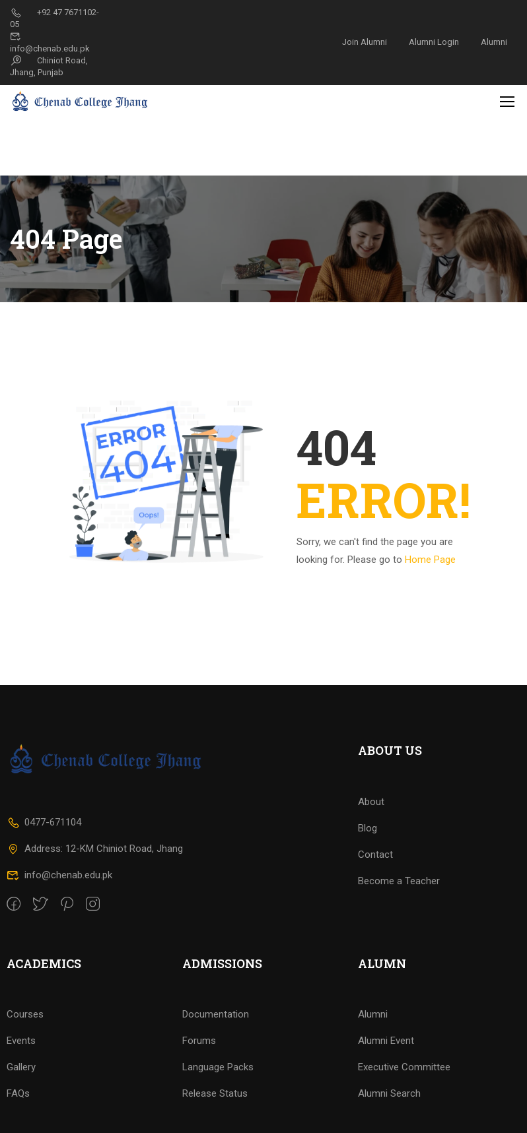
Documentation (215, 1048)
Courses (25, 1048)
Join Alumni (364, 42)
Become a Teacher (399, 915)
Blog (367, 862)
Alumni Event (386, 1075)
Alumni (494, 42)
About (371, 836)
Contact (375, 889)
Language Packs (218, 1101)
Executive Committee (404, 1101)
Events (21, 1075)
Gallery (21, 1101)
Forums (199, 1075)
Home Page (430, 501)
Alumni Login (434, 42)
